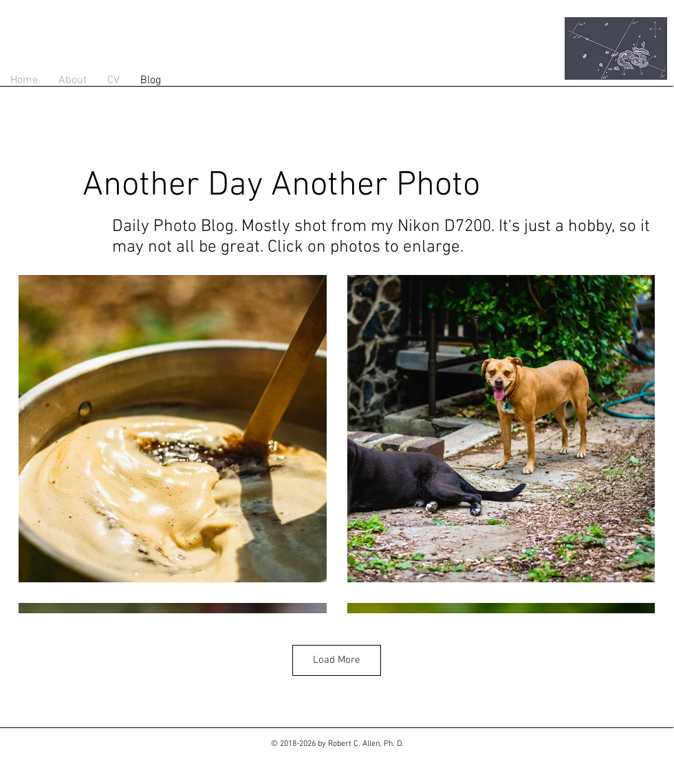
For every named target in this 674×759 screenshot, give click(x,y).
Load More (336, 660)
